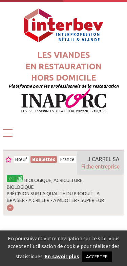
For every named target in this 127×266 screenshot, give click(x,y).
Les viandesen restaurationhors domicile (63, 66)
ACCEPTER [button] (97, 256)
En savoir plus (62, 256)
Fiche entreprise (100, 166)
